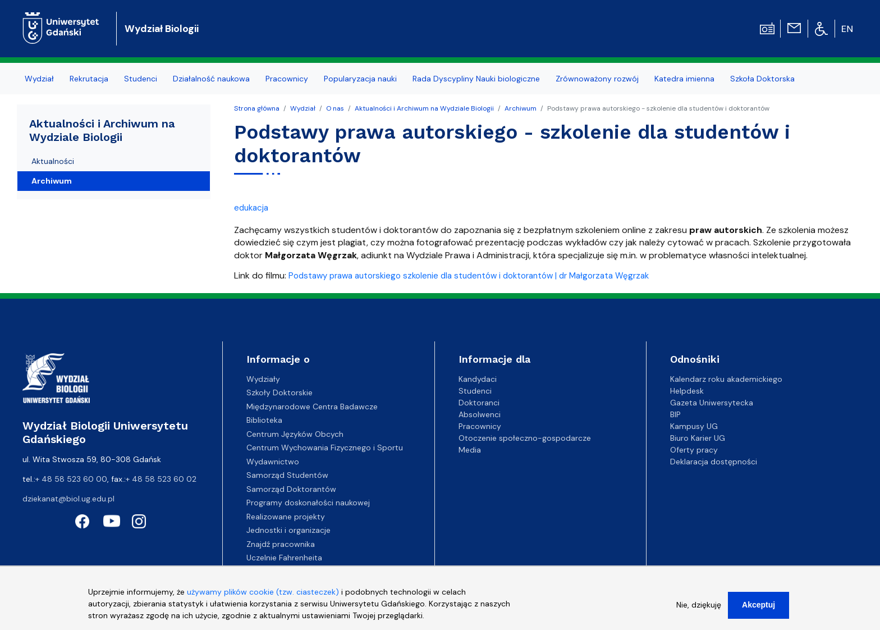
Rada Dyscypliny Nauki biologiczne (476, 79)
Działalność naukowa (211, 79)
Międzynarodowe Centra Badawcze (312, 406)
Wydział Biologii (162, 28)
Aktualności (52, 161)
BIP (675, 414)
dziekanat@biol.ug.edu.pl (68, 499)
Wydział (39, 79)
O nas (335, 108)
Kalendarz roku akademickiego (726, 379)
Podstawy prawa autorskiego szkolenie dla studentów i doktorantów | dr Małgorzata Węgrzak (468, 275)
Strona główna (256, 108)
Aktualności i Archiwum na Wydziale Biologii (424, 108)
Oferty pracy (694, 450)
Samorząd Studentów (287, 475)
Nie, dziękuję (698, 610)
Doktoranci (479, 403)
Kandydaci (478, 379)
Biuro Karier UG (697, 438)
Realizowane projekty (285, 517)
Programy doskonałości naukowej (308, 502)
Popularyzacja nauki (360, 79)
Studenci (140, 79)
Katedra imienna (684, 79)
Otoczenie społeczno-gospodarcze (525, 438)
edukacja (251, 207)
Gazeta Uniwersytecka (711, 403)
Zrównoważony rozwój (597, 79)
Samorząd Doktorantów (291, 489)
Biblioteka (264, 420)
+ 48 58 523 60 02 (161, 479)
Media (470, 450)
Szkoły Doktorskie (279, 392)
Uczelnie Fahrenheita (284, 558)
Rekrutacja (89, 79)
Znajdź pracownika (280, 544)
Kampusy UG (694, 426)
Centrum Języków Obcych (294, 434)
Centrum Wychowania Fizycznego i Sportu (324, 447)
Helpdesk (687, 391)
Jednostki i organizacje (288, 530)
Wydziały (263, 379)
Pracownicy (286, 79)
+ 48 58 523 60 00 (71, 479)
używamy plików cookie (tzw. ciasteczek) (263, 597)
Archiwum (521, 108)
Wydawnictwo (272, 461)
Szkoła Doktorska (762, 79)
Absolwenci (480, 414)
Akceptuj (758, 609)
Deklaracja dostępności (713, 461)
